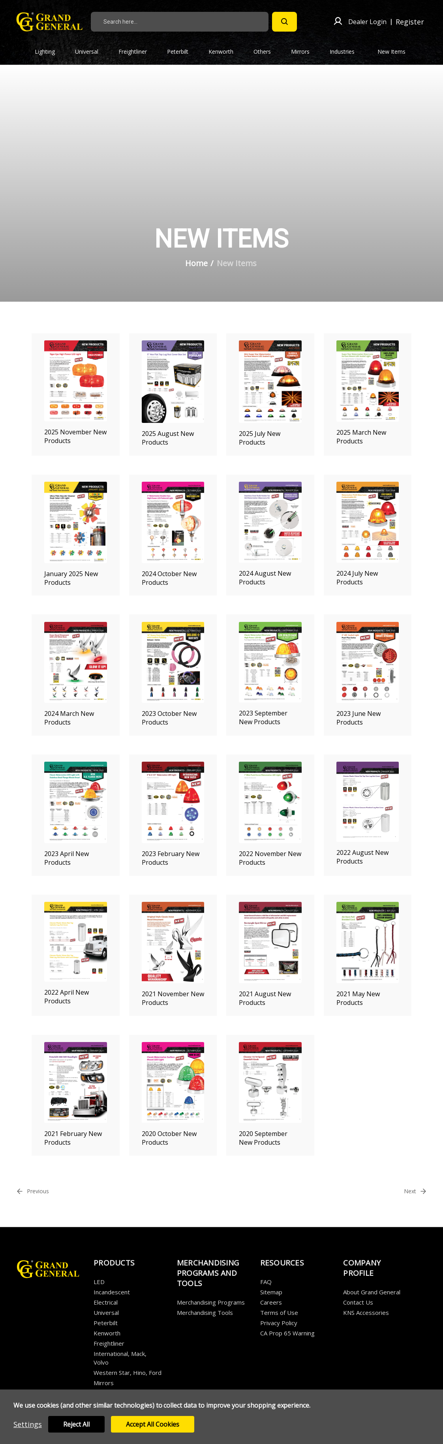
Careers (271, 1302)
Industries (347, 51)
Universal (91, 51)
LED (99, 1282)
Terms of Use (279, 1312)
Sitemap (271, 1292)
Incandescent (112, 1292)
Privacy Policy (278, 1323)
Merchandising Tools (205, 1312)
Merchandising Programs (211, 1302)
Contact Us (358, 1302)
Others (266, 51)
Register (410, 21)
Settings (27, 1424)
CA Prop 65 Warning (287, 1333)
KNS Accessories (366, 1312)
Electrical (106, 1302)
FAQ (266, 1282)
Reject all (76, 1424)
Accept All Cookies (152, 1424)
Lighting (49, 51)
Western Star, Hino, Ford (127, 1372)
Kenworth (225, 51)
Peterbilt (182, 51)
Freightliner (137, 51)
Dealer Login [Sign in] (367, 21)
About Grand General (371, 1292)
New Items (391, 51)
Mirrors (305, 51)
